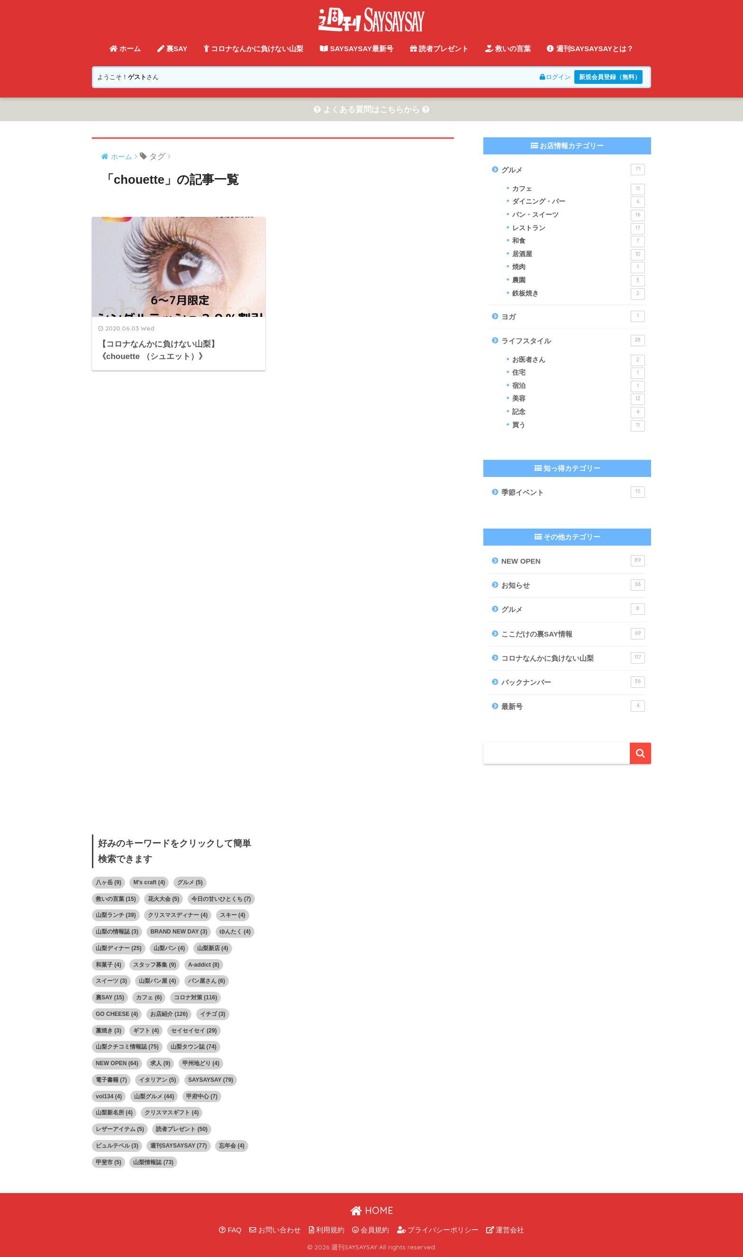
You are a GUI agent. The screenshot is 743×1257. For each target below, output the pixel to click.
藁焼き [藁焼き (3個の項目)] (108, 1030)
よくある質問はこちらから (371, 109)
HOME (371, 1210)
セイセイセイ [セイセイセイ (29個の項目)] (194, 1030)
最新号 (573, 706)
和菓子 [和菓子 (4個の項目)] (108, 964)
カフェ (578, 189)
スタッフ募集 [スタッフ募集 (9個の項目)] (154, 964)
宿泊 (578, 386)
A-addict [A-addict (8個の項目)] (203, 964)
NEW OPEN (573, 560)
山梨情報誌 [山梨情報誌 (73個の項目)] (153, 1162)
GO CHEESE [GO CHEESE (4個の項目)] (117, 1014)
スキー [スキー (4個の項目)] (232, 915)
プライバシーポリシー (438, 1230)
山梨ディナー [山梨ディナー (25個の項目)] (119, 948)
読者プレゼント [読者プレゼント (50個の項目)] (182, 1129)
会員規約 (370, 1230)
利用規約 (326, 1230)
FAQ (230, 1230)
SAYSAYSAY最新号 (356, 49)
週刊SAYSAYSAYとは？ (590, 49)
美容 (578, 399)
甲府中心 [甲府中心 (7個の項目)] (201, 1096)
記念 (578, 412)
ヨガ (573, 316)
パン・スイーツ (578, 215)
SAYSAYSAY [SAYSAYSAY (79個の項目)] (210, 1080)
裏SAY (172, 49)
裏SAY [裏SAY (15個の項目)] (110, 997)
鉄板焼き (578, 294)
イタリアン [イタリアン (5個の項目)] (157, 1080)
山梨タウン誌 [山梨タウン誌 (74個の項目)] (194, 1046)
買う (578, 425)
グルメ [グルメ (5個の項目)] (190, 882)
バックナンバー (573, 682)
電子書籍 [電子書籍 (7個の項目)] (111, 1080)
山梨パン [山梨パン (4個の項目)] (169, 948)
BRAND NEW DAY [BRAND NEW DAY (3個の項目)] (178, 931)
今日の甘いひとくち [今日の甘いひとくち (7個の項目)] (221, 899)
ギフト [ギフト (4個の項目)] (146, 1030)
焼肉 (578, 267)
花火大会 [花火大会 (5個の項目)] (163, 899)
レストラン (578, 228)
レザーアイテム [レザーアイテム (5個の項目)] (120, 1129)
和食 (578, 241)
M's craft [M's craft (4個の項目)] (149, 882)
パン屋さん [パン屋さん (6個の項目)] (206, 981)
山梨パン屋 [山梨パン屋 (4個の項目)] (157, 981)
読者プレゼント (439, 49)
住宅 (578, 373)
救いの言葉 (508, 49)
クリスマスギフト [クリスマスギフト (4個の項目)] (172, 1112)
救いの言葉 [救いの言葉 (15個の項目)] (116, 899)
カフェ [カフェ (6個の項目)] (149, 997)
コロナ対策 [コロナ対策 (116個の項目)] (195, 997)
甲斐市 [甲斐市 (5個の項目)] (108, 1162)
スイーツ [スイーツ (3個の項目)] (111, 981)
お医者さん (578, 360)
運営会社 (505, 1230)
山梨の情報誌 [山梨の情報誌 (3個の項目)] (117, 931)
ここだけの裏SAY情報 (573, 633)
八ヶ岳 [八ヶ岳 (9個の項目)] (108, 882)
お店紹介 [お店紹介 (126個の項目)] (169, 1014)
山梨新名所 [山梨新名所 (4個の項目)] (114, 1112)
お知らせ (573, 585)
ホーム (125, 49)
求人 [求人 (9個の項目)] (160, 1063)
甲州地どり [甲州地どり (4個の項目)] (200, 1063)
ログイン (555, 77)
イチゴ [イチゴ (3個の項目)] (213, 1014)
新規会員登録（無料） (610, 77)
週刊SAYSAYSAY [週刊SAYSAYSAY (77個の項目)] (178, 1145)
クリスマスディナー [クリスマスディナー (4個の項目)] (178, 915)
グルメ (573, 169)
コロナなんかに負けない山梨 (253, 49)
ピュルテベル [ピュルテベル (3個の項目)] (117, 1145)
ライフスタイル (573, 340)
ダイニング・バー (578, 202)
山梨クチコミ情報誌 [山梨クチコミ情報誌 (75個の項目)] (127, 1046)
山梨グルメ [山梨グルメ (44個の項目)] (154, 1096)
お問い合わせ (275, 1230)
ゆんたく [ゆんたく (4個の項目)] (235, 931)
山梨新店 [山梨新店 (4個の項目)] (212, 948)
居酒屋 (578, 254)
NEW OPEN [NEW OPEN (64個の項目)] (117, 1063)
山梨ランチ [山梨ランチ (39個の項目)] (116, 915)
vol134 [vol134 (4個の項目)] (109, 1096)
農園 (578, 281)
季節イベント (573, 492)
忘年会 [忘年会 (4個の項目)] (232, 1145)
